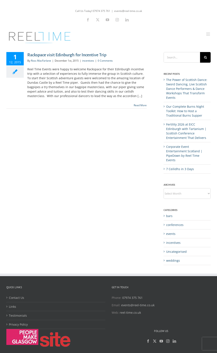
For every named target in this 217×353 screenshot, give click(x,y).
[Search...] (182, 57)
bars (169, 216)
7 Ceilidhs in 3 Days (180, 169)
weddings (173, 260)
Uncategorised (176, 252)
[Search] (205, 57)
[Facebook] (148, 341)
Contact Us (16, 298)
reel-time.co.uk (130, 313)
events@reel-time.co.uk (128, 11)
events (170, 234)
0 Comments (105, 60)
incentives (88, 60)
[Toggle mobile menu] (208, 34)
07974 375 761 (132, 298)
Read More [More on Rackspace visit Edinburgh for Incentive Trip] (140, 105)
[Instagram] (168, 341)
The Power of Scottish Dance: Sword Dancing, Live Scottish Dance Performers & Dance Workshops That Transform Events (186, 89)
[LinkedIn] (174, 341)
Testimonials (18, 315)
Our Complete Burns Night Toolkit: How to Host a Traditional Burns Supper (185, 110)
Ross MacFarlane (41, 60)
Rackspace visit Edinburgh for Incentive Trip (66, 54)
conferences (175, 225)
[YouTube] (161, 341)
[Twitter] (154, 341)
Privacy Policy (18, 324)
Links (12, 307)
